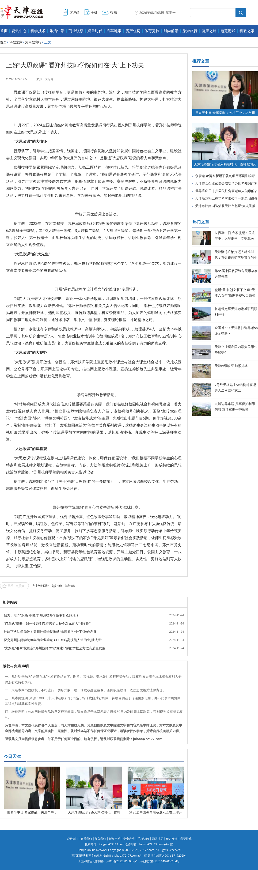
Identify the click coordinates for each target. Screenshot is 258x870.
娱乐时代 (94, 30)
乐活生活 (56, 30)
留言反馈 (171, 839)
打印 (59, 586)
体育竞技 (151, 30)
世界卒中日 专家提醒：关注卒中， (32, 812)
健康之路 (208, 30)
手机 (94, 12)
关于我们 (72, 839)
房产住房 (132, 30)
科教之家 (246, 30)
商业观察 (75, 30)
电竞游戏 (227, 30)
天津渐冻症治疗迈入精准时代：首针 (94, 812)
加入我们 (100, 839)
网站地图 (157, 839)
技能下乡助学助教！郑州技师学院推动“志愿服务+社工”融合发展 (50, 631)
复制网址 (43, 586)
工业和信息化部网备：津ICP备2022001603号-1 (108, 861)
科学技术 (38, 30)
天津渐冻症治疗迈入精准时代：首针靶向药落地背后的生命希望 (236, 257)
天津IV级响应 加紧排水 (231, 365)
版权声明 (114, 839)
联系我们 (86, 839)
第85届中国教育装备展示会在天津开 (155, 812)
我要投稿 (186, 839)
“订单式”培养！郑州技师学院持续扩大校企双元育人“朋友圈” (47, 623)
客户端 (75, 12)
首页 (4, 30)
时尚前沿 (170, 30)
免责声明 (129, 839)
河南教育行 (33, 42)
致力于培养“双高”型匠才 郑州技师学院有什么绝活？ (41, 615)
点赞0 (19, 585)
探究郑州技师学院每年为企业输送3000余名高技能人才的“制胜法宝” (53, 640)
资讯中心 (19, 30)
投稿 (113, 12)
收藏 (72, 586)
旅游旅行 (189, 30)
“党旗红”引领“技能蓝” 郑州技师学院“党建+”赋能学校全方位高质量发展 (54, 648)
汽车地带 (113, 30)
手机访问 (143, 839)
